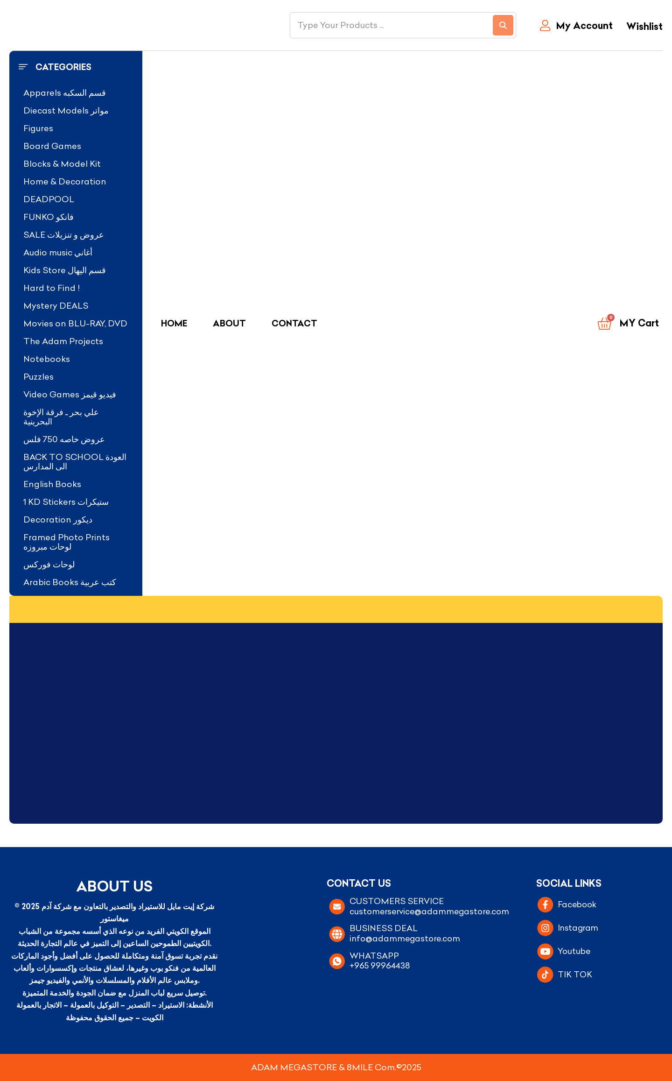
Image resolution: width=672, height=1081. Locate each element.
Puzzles (38, 376)
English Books (52, 484)
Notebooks (46, 358)
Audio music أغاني (57, 252)
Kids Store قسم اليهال (64, 270)
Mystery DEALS (55, 305)
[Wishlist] (642, 27)
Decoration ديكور (57, 519)
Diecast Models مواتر (66, 110)
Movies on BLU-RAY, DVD (75, 323)
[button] (75, 67)
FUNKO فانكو (48, 217)
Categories (63, 67)
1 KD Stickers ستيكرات (66, 501)
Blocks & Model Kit (62, 163)
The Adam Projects (63, 341)
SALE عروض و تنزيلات (63, 234)
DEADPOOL (48, 199)
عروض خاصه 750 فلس (64, 439)
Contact (294, 323)
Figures (38, 128)
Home (174, 323)
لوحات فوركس (49, 564)
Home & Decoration (64, 181)
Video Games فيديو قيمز (69, 394)
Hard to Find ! (51, 288)
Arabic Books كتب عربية (69, 582)
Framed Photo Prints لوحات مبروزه (66, 542)
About (229, 323)
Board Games (52, 146)
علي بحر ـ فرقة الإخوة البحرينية (61, 417)
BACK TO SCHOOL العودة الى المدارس (74, 462)
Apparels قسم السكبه (64, 92)
